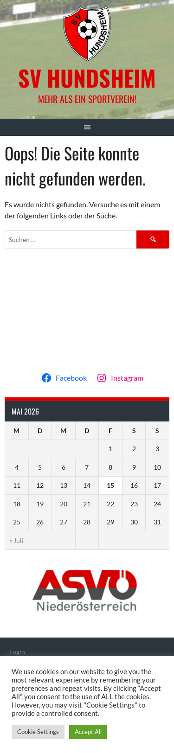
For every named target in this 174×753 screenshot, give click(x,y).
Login (17, 652)
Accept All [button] (88, 731)
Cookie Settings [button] (38, 731)
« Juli (16, 540)
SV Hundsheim (87, 77)
